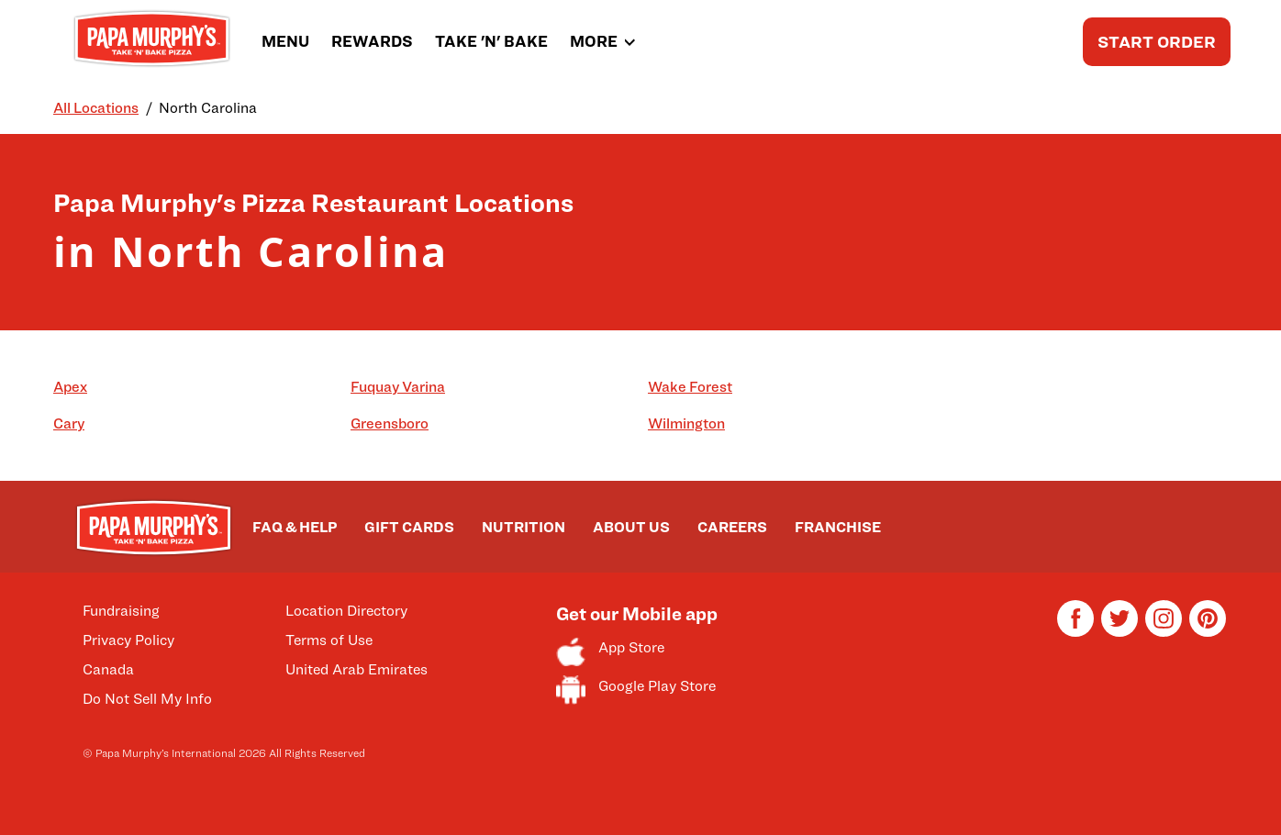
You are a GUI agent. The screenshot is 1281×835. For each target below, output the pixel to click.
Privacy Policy (128, 640)
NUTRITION (523, 527)
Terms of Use (329, 640)
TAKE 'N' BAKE (491, 41)
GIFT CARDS (409, 527)
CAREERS (732, 527)
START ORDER (1156, 41)
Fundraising (121, 610)
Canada (108, 669)
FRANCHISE (838, 527)
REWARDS (372, 41)
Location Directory (346, 610)
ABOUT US (631, 527)
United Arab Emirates (356, 669)
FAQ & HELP (294, 527)
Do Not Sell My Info (147, 698)
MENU (285, 41)
